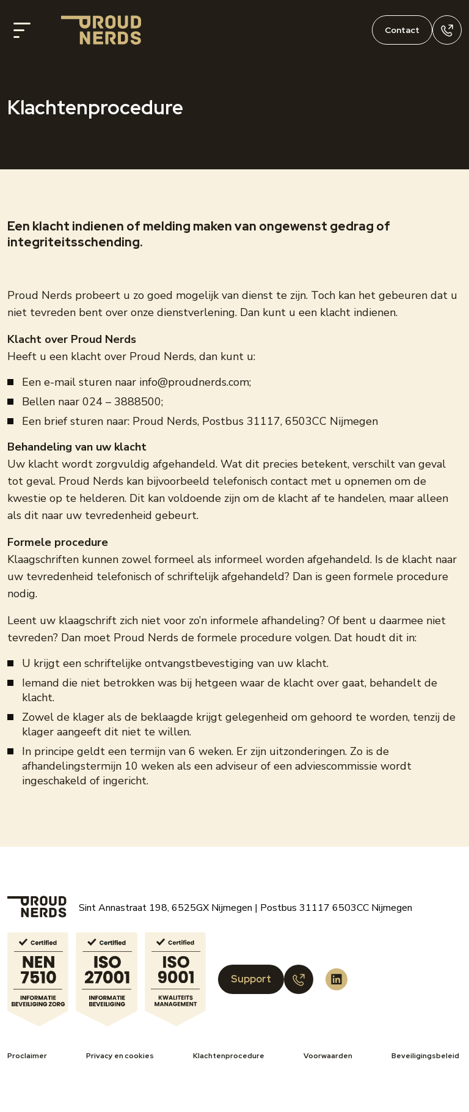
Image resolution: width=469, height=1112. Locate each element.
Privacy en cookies (120, 1056)
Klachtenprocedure (228, 1056)
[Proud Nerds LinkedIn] (336, 979)
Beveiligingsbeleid (425, 1056)
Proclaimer (27, 1056)
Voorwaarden (328, 1056)
